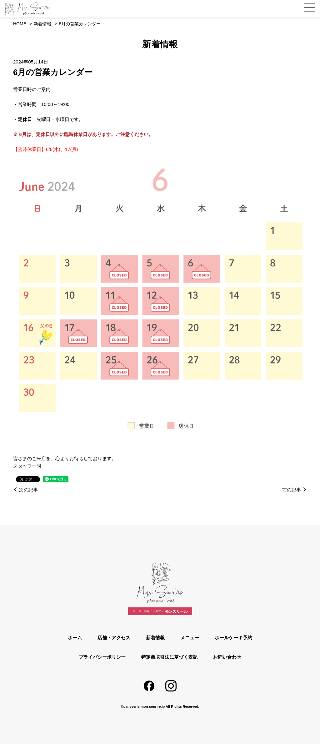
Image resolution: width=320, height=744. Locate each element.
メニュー (189, 637)
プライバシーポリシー (102, 657)
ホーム (75, 637)
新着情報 (155, 637)
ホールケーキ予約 (233, 637)
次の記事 (25, 489)
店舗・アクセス (114, 637)
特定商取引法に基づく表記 (169, 657)
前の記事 (294, 489)
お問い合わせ (227, 657)
